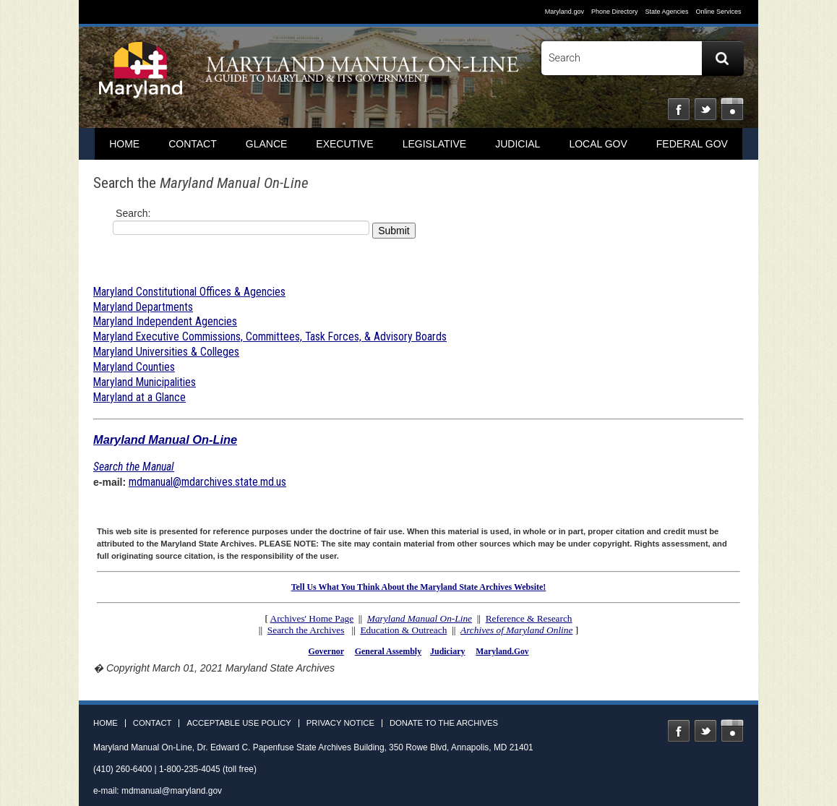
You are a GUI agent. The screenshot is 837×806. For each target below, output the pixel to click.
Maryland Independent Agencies (165, 321)
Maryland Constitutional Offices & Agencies (189, 292)
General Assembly (388, 651)
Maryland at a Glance (139, 397)
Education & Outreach (403, 630)
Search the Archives (306, 630)
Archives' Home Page (312, 618)
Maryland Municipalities (144, 382)
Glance (267, 144)
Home (105, 723)
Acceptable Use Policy (238, 723)
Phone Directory (614, 11)
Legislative (434, 144)
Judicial (517, 144)
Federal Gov (692, 144)
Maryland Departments (143, 307)
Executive (344, 144)
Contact (192, 144)
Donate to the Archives (444, 723)
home (124, 144)
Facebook (678, 109)
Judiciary (447, 651)
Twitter (705, 109)
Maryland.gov (564, 11)
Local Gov (598, 144)
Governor (325, 651)
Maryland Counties (134, 367)
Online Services (718, 11)
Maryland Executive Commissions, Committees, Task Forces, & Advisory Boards (270, 336)
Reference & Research (529, 618)
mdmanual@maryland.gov (171, 791)
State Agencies (666, 11)
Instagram (732, 109)
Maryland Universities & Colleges (166, 352)
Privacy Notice (340, 723)
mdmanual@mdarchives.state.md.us (207, 482)
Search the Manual (133, 466)
